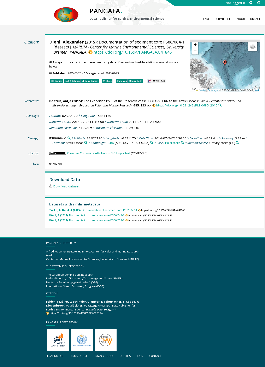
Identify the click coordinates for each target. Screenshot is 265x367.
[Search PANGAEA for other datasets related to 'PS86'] (151, 142)
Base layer (213, 90)
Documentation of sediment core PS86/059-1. (87, 220)
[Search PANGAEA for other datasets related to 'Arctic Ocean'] (85, 142)
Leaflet (201, 90)
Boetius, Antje (60, 101)
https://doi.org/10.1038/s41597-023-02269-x (76, 313)
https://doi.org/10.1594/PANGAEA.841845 (132, 52)
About (241, 19)
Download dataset (66, 186)
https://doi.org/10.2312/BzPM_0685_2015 (187, 105)
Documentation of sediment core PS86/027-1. (93, 210)
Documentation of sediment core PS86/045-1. (87, 215)
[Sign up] (250, 2)
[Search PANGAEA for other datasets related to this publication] (220, 105)
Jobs (140, 356)
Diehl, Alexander (66, 42)
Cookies (125, 356)
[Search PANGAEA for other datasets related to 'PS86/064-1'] (69, 138)
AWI (256, 90)
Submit (219, 19)
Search (207, 19)
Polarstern (172, 143)
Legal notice (54, 356)
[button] (225, 63)
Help (230, 19)
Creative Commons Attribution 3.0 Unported (98, 153)
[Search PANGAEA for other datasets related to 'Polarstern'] (182, 142)
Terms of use (79, 356)
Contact (254, 19)
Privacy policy (103, 356)
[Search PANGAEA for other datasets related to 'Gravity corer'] (237, 142)
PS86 (110, 143)
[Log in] (258, 2)
